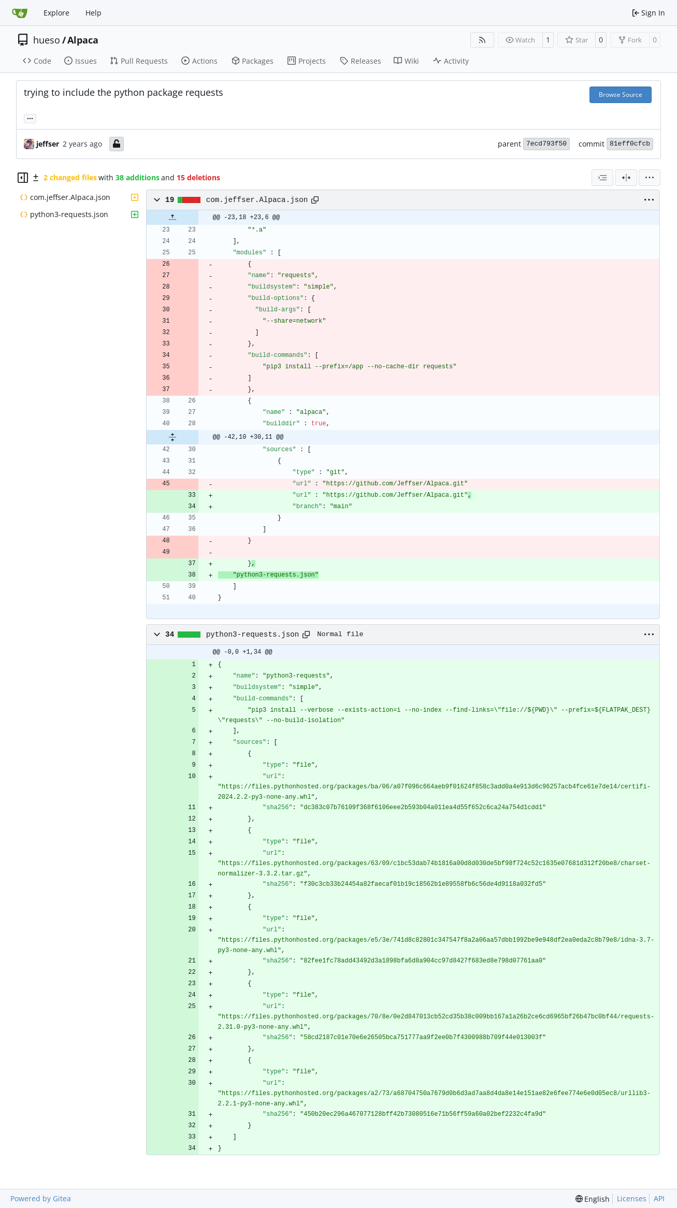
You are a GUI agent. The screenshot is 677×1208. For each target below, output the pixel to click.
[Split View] (626, 177)
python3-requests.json (252, 634)
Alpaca (82, 40)
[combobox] (602, 177)
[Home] (19, 13)
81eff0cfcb (630, 144)
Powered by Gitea (40, 1198)
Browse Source (620, 94)
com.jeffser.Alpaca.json (257, 200)
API (659, 1198)
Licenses (631, 1198)
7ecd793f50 (546, 144)
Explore (56, 13)
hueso (46, 40)
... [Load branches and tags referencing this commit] (30, 117)
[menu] (649, 177)
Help (93, 13)
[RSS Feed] (482, 40)
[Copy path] (315, 200)
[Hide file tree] (23, 177)
